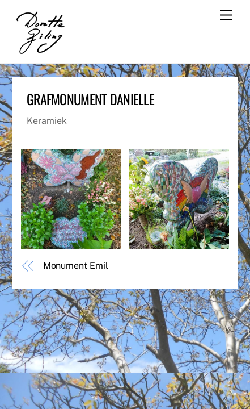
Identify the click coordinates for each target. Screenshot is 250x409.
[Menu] (226, 16)
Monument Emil (75, 265)
